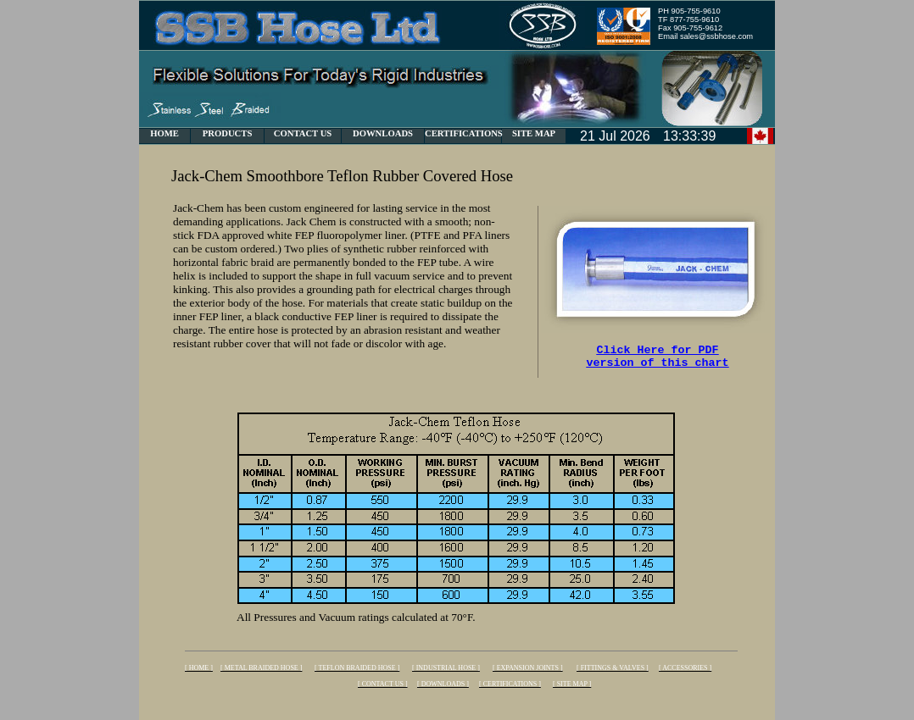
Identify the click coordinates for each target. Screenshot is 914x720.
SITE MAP (533, 133)
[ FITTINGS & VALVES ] (613, 668)
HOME (164, 133)
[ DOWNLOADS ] (443, 684)
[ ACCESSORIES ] (685, 668)
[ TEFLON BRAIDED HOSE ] (357, 668)
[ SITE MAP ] (572, 684)
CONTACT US (303, 133)
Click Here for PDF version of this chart (658, 359)
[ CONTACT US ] (383, 684)
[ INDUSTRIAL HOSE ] (446, 668)
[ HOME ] (199, 668)
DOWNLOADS (383, 133)
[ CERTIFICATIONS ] (510, 684)
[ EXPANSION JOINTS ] (528, 668)
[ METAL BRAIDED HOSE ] (261, 668)
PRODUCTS (228, 133)
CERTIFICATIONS (464, 133)
